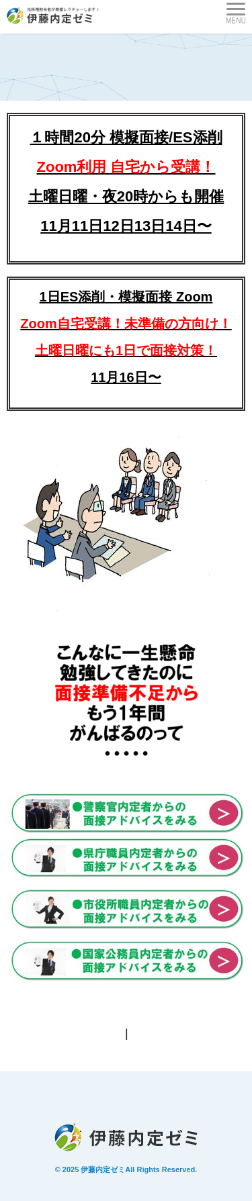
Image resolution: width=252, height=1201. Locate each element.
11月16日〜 (126, 377)
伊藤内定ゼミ (103, 1169)
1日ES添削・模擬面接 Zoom (125, 323)
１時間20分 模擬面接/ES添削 (126, 137)
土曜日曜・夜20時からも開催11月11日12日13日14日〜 (126, 196)
